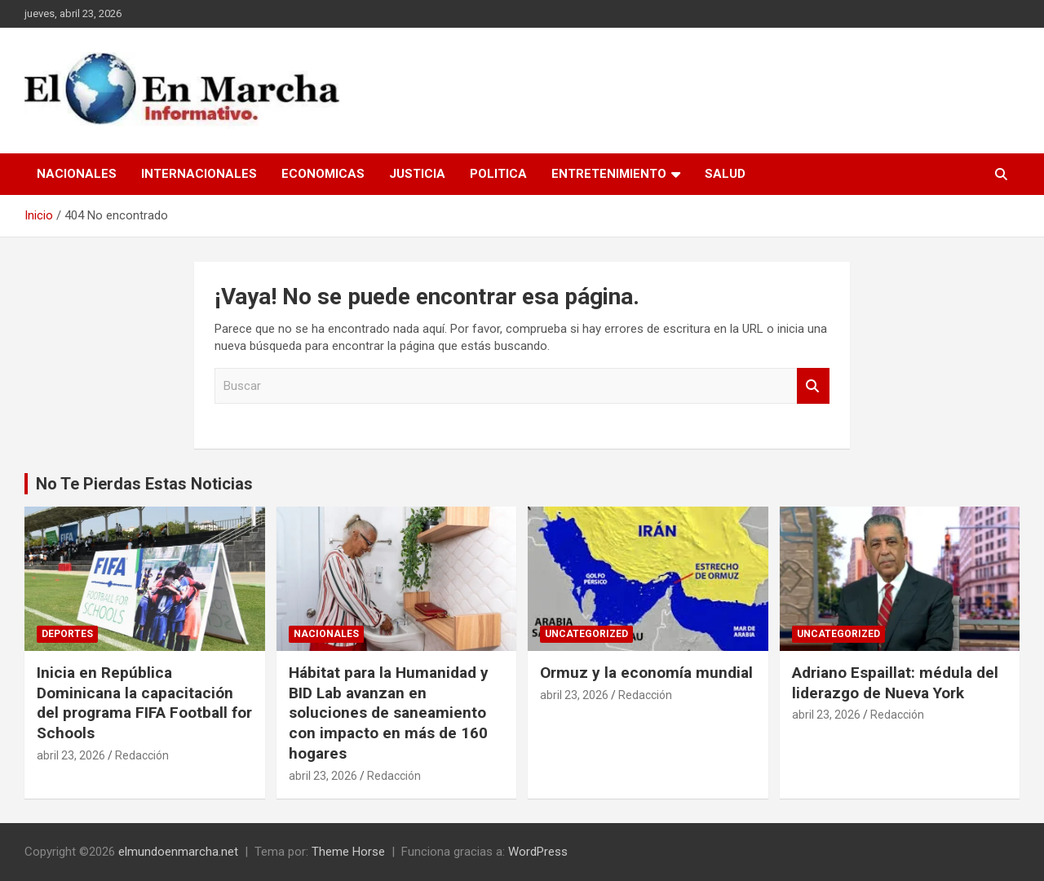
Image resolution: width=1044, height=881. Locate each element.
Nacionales (77, 173)
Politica (498, 173)
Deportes (67, 634)
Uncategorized (586, 634)
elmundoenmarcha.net (178, 851)
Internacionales (199, 173)
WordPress (538, 851)
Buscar (813, 386)
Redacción (142, 755)
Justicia (417, 173)
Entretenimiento (608, 173)
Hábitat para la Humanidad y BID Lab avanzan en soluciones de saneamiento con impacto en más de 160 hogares (389, 713)
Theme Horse (348, 851)
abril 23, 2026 (71, 755)
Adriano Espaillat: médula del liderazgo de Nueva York (895, 682)
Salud (725, 173)
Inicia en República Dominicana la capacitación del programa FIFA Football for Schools (144, 702)
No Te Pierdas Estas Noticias (144, 484)
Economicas (323, 173)
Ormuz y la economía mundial (646, 672)
